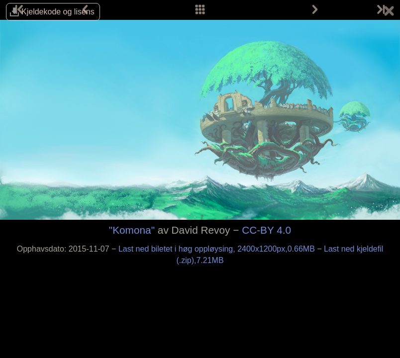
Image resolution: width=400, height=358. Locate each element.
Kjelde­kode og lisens (58, 11)
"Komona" (132, 230)
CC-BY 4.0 (266, 230)
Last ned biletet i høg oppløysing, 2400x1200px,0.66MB (217, 249)
